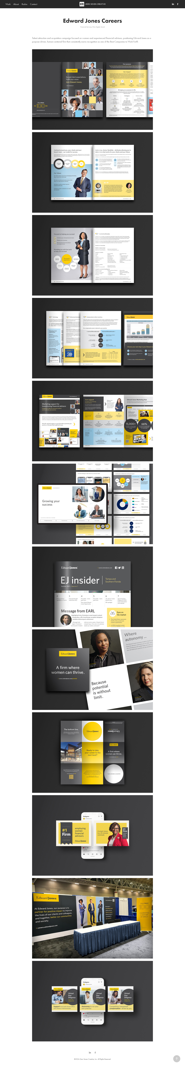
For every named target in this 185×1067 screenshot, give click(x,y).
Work (8, 4)
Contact (33, 4)
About (16, 4)
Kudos (24, 4)
